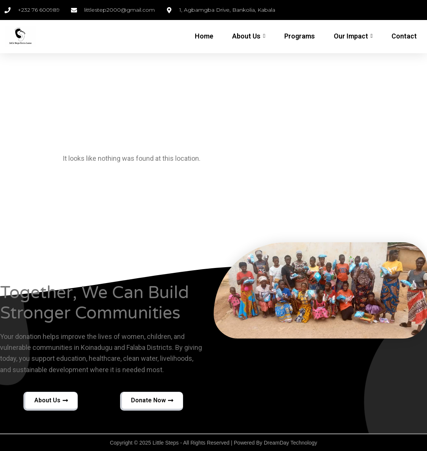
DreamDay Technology (290, 443)
